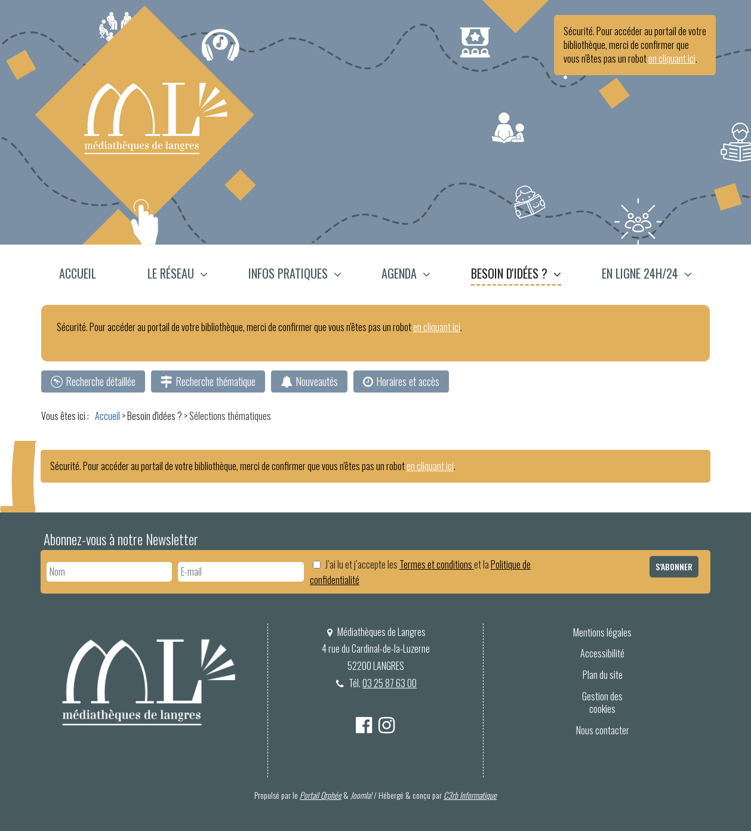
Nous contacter (602, 730)
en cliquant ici (671, 58)
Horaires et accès (407, 381)
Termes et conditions (436, 564)
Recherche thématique (216, 381)
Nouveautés (317, 381)
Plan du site (603, 675)
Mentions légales (602, 632)
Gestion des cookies (602, 702)
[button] (177, 275)
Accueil (77, 273)
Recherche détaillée (101, 381)
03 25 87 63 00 (390, 683)
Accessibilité (602, 653)
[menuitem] (84, 275)
